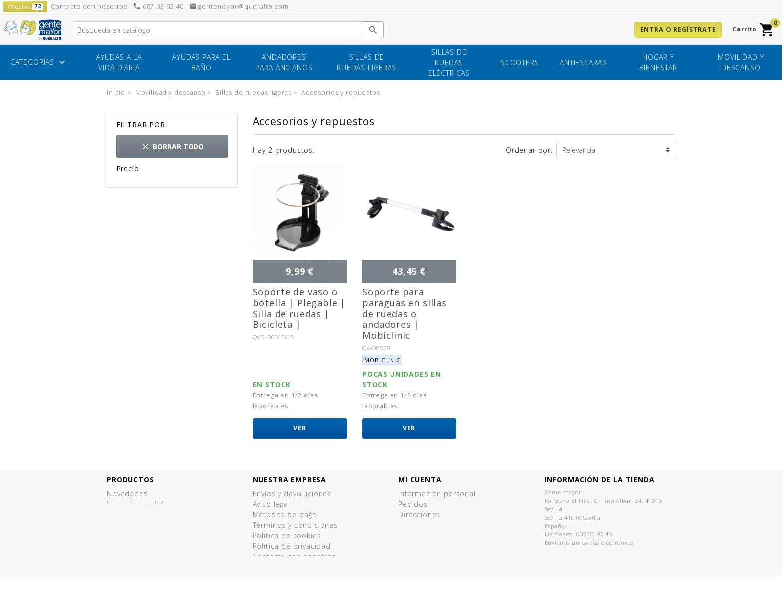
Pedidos (413, 504)
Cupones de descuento (440, 525)
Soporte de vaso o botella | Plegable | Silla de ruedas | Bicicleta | (299, 308)
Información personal (437, 493)
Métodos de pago (285, 514)
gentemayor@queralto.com (239, 6)
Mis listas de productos (441, 535)
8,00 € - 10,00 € (160, 184)
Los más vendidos (139, 504)
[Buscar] (217, 29)
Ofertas (120, 514)
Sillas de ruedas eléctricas (449, 62)
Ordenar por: (529, 150)
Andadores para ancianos (283, 62)
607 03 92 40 (158, 6)
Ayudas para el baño (201, 62)
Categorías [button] (38, 62)
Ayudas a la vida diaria (119, 62)
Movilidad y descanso (741, 62)
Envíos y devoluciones (292, 493)
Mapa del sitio (279, 567)
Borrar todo (172, 146)
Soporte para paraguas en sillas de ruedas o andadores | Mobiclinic (404, 313)
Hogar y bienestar (658, 62)
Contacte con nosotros (295, 556)
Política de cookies (287, 535)
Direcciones (419, 514)
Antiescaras (583, 62)
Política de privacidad (292, 546)
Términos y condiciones (295, 525)
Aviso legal (271, 504)
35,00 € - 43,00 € (162, 194)
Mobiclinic (382, 360)
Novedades (127, 493)
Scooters (520, 62)
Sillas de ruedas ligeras (366, 62)
